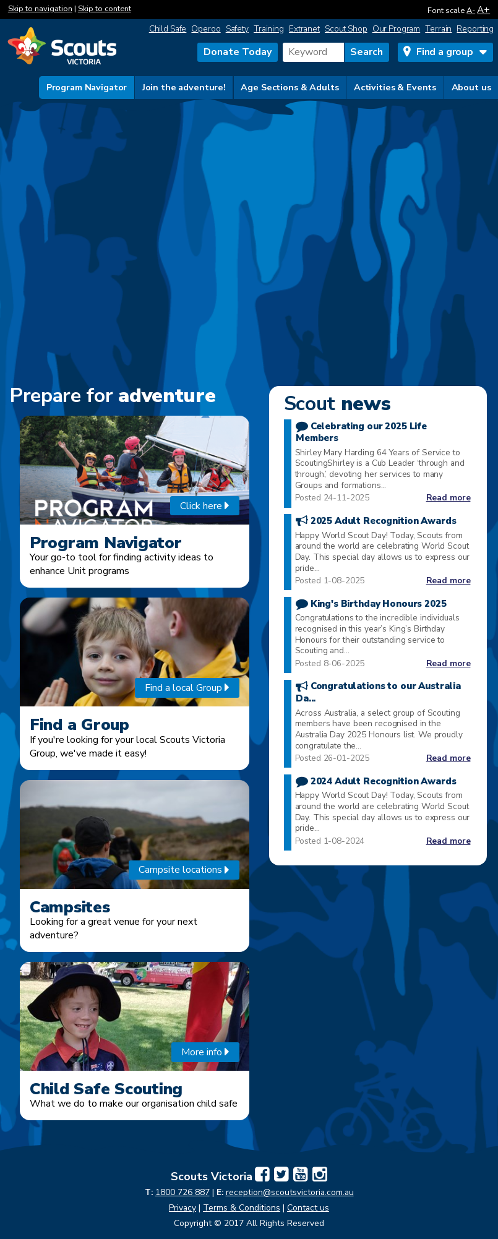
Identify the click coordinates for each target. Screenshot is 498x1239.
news (337, 403)
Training (269, 29)
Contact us (308, 1208)
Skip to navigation (40, 8)
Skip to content (104, 8)
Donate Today (238, 52)
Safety (237, 29)
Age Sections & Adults (289, 87)
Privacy (182, 1208)
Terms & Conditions (241, 1208)
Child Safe (168, 29)
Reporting (475, 29)
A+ (483, 9)
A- (470, 10)
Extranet (304, 29)
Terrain (438, 29)
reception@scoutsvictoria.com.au (290, 1192)
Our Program (396, 29)
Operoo (205, 29)
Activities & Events (395, 87)
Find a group (444, 52)
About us (471, 87)
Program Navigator (86, 87)
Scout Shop (346, 29)
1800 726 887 (182, 1192)
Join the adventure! (184, 87)
